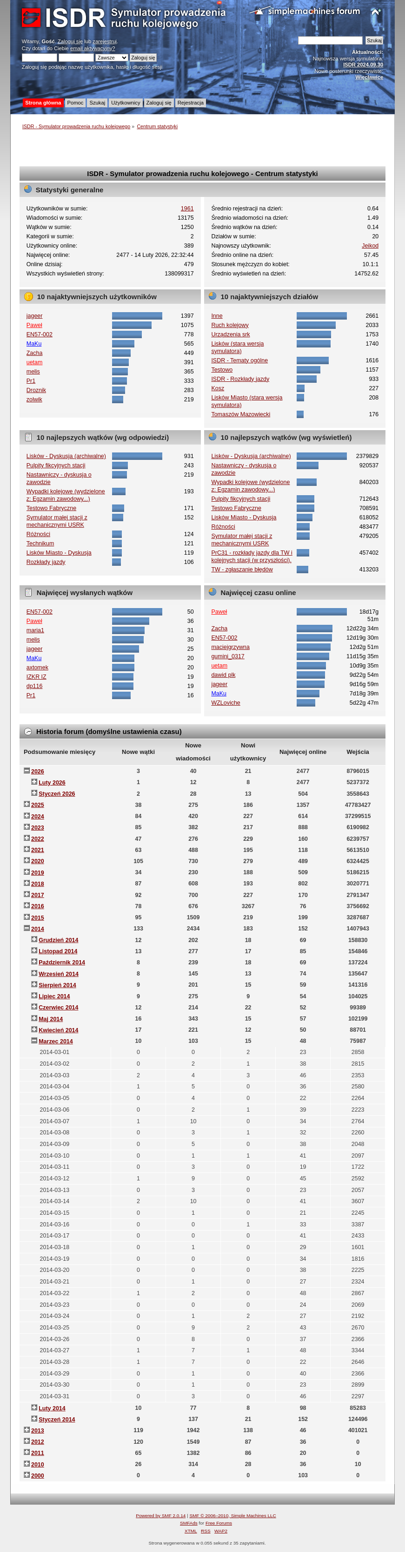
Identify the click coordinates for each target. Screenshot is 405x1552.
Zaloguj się (70, 41)
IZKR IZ (36, 677)
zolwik (34, 399)
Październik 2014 (62, 962)
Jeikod (370, 245)
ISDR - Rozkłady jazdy (240, 379)
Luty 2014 (52, 1408)
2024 (37, 816)
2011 (37, 1453)
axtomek (37, 667)
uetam (35, 362)
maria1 (35, 630)
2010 (37, 1464)
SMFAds (189, 1523)
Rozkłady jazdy (46, 562)
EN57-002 (40, 334)
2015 (37, 918)
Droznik (36, 390)
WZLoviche (225, 703)
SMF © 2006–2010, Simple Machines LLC (232, 1515)
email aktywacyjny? (92, 48)
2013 (37, 1431)
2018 (37, 884)
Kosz (217, 388)
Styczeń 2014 (57, 1419)
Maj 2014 (51, 1019)
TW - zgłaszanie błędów (241, 569)
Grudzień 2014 (58, 940)
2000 (37, 1476)
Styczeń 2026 (57, 794)
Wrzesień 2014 (59, 974)
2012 (37, 1442)
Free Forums (219, 1523)
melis (33, 371)
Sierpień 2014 (57, 985)
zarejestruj (105, 41)
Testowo (221, 370)
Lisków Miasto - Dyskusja (59, 553)
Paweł (34, 325)
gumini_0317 (227, 656)
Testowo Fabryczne (51, 508)
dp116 (35, 686)
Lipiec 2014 (54, 996)
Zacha (35, 353)
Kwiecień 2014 (58, 1030)
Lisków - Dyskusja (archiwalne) (66, 456)
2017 (37, 895)
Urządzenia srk (230, 334)
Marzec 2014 (56, 1041)
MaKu (34, 344)
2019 (37, 873)
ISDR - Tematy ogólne (239, 360)
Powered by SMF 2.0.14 (161, 1515)
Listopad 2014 (58, 951)
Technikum (40, 543)
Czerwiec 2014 (58, 1007)
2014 (37, 929)
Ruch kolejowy (229, 325)
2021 (37, 850)
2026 (37, 771)
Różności (38, 534)
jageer (35, 316)
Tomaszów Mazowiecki (240, 414)
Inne (216, 316)
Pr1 (31, 381)
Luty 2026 (52, 782)
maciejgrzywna (230, 647)
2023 (37, 828)
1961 (187, 208)
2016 (37, 906)
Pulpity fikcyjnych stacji (56, 465)
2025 (37, 805)
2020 (37, 861)
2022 (37, 839)
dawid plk (223, 675)
